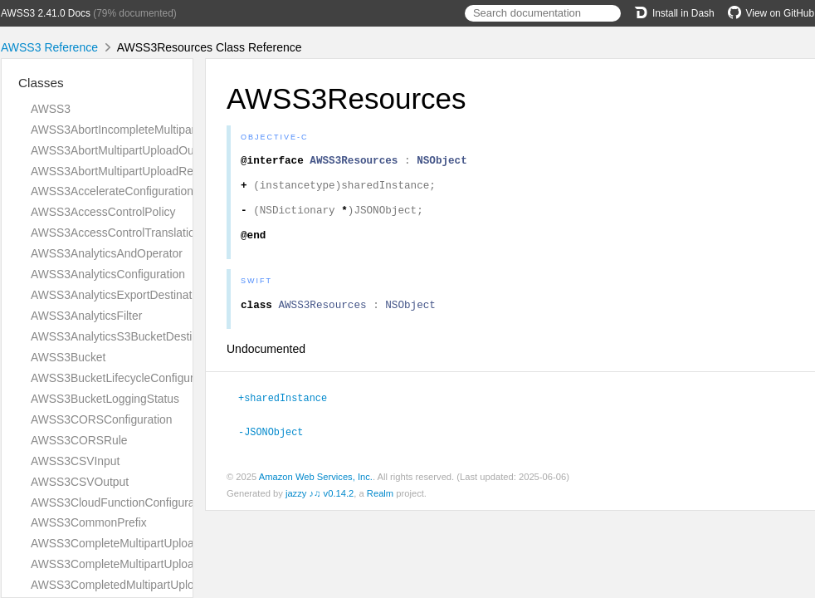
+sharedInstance (289, 417)
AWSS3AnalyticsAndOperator (107, 253)
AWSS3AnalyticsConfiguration (108, 274)
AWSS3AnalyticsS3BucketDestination (127, 336)
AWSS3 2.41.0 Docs (45, 13)
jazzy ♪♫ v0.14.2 (319, 512)
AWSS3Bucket (68, 357)
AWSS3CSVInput (75, 461)
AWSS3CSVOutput (80, 481)
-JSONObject (277, 450)
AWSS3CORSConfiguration (102, 419)
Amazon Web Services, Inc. (316, 495)
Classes (41, 83)
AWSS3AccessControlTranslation (116, 232)
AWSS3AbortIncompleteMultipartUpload (133, 129)
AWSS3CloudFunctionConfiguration (122, 502)
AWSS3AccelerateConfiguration (112, 191)
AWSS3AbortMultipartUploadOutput (122, 150)
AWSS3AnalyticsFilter (86, 315)
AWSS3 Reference (49, 47)
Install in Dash (674, 13)
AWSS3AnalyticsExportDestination (119, 294)
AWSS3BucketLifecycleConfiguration (125, 378)
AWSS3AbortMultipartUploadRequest (126, 171)
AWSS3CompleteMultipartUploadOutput (133, 543)
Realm (380, 512)
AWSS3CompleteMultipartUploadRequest (137, 564)
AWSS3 (51, 108)
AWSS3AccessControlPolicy (103, 211)
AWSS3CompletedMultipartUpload (119, 584)
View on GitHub (771, 13)
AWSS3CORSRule (79, 440)
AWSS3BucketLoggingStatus (105, 398)
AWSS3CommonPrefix (89, 522)
